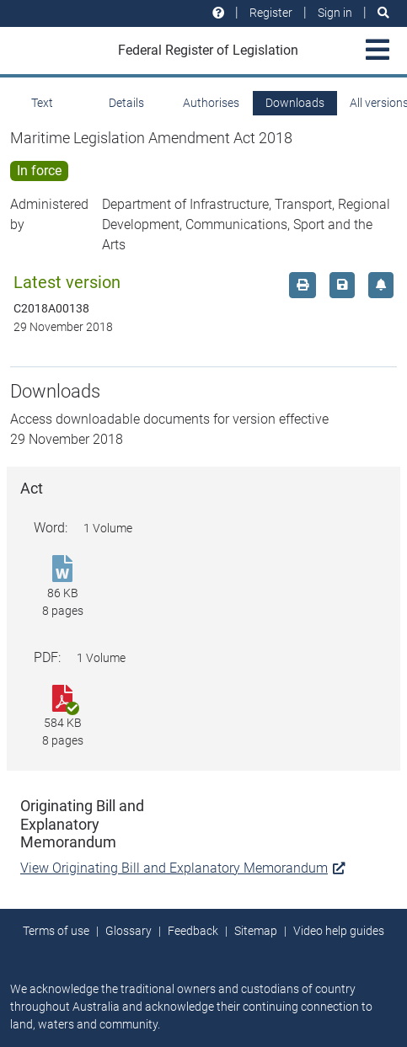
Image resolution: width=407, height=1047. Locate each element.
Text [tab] (42, 103)
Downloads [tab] (294, 103)
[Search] (383, 13)
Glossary (128, 930)
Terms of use (56, 930)
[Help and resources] (218, 13)
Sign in (335, 12)
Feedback (193, 930)
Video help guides (338, 930)
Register (270, 12)
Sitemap (255, 930)
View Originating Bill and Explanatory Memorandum (182, 868)
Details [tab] (126, 103)
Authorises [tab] (211, 103)
